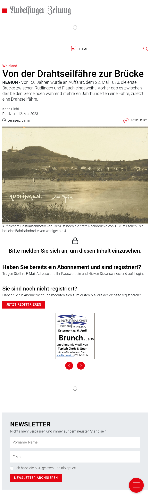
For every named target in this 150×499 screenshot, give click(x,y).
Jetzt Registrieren (23, 304)
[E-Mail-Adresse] (75, 457)
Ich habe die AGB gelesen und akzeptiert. (46, 468)
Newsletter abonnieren (36, 478)
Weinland (9, 66)
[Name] (75, 442)
